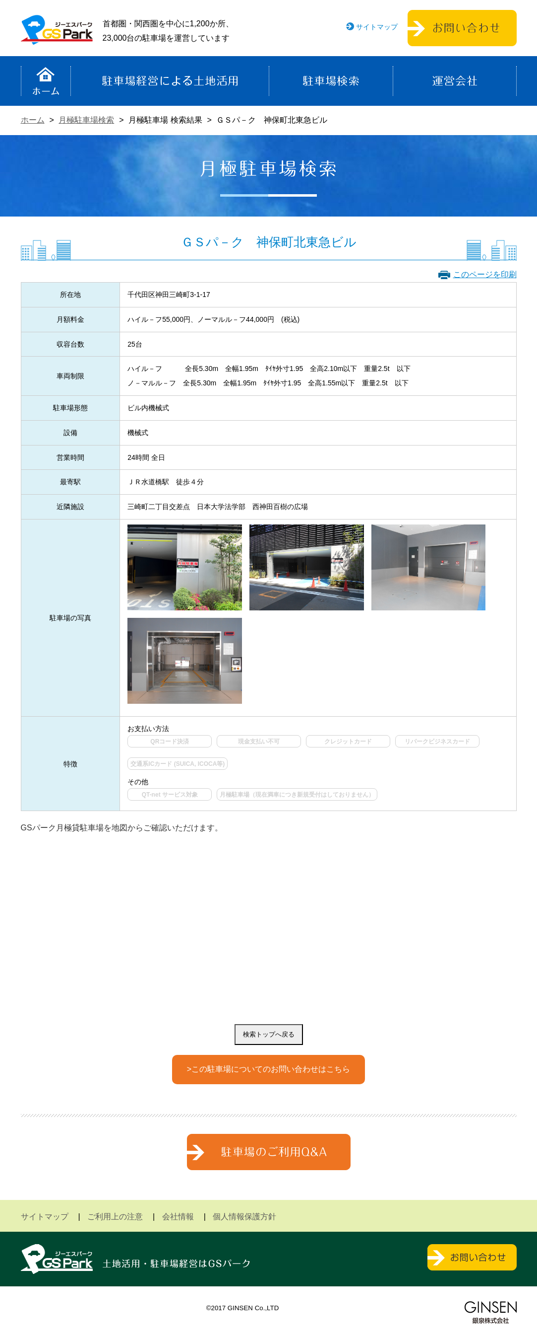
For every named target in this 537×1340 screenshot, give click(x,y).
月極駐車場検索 (86, 120)
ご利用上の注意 (115, 1216)
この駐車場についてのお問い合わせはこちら (270, 1069)
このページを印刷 (485, 274)
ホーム (45, 81)
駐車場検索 (331, 81)
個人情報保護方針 (244, 1216)
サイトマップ (377, 27)
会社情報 (178, 1216)
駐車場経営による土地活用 (170, 81)
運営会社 (454, 81)
